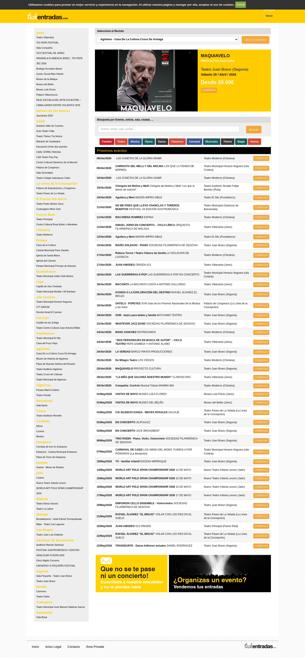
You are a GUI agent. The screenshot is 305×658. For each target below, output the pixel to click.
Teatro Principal (44, 219)
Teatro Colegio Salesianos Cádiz (53, 178)
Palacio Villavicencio (47, 94)
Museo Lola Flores (46, 89)
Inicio (35, 646)
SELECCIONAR (255, 39)
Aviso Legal (53, 646)
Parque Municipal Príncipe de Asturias (56, 266)
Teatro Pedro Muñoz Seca (49, 203)
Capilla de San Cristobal (48, 286)
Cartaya (42, 317)
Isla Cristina (45, 297)
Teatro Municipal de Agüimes (51, 379)
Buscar (254, 129)
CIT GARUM (42, 307)
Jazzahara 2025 (44, 115)
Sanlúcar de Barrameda (55, 540)
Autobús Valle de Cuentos (49, 125)
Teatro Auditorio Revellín (49, 415)
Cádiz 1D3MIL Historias (48, 152)
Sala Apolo (42, 405)
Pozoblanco (45, 333)
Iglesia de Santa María (48, 255)
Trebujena (44, 602)
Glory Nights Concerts (47, 560)
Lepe (40, 281)
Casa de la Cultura (46, 245)
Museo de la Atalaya (46, 79)
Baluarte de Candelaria (48, 141)
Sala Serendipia (44, 172)
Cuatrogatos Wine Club (48, 209)
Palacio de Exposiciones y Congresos (56, 188)
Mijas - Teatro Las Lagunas (50, 524)
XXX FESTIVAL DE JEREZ (50, 53)
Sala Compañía (44, 47)
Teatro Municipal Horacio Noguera (54, 301)
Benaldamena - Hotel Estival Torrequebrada (59, 519)
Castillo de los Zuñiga (47, 322)
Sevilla (41, 586)
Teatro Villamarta (45, 37)
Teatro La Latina (44, 508)
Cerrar (240, 4)
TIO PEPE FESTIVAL (47, 42)
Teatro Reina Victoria (47, 503)
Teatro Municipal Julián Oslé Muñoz (54, 276)
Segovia (42, 571)
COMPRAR (208, 90)
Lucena (40, 431)
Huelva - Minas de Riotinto (50, 467)
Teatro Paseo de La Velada (50, 193)
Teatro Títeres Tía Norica (49, 136)
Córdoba (43, 421)
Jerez (40, 32)
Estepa (41, 240)
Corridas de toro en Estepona (51, 446)
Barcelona (44, 400)
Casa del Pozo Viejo (46, 343)
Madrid (42, 499)
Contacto (74, 646)
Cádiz (40, 121)
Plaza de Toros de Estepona (51, 457)
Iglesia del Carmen (46, 260)
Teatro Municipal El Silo (48, 338)
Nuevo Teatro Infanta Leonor (51, 483)
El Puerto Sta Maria (51, 199)
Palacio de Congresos (47, 167)
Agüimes (43, 348)
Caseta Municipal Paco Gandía (52, 250)
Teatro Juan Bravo (45, 581)
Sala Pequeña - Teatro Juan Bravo (54, 576)
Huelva (42, 462)
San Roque (44, 529)
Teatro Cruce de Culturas (49, 374)
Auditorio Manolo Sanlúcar (50, 545)
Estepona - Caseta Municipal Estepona (56, 452)
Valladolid (44, 612)
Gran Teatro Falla (45, 131)
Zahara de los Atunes (53, 110)
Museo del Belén (45, 84)
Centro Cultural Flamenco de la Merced (56, 162)
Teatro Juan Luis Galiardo (49, 534)
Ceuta (41, 411)
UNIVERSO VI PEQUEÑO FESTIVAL (55, 565)
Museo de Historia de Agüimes (52, 358)
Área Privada (95, 646)
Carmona (41, 591)
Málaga (42, 514)
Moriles (40, 436)
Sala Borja (41, 617)
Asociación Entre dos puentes (51, 146)
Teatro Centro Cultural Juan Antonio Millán (58, 328)
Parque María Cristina (47, 390)
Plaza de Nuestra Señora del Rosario (55, 364)
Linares (40, 477)
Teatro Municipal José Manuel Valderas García (60, 607)
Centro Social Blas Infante (49, 74)
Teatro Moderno (44, 234)
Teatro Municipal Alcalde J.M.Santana (55, 291)
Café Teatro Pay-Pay (47, 157)
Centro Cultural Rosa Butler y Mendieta (56, 224)
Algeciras (43, 385)
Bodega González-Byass (49, 68)
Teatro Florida (43, 395)
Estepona (43, 442)
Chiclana (43, 230)
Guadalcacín (46, 271)
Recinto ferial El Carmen (49, 312)
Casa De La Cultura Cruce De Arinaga (56, 353)
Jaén (39, 473)
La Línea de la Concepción (56, 183)
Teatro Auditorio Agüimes (49, 369)
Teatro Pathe (43, 596)
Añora (39, 426)
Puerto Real (45, 214)
